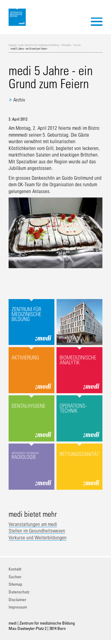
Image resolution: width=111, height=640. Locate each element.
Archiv (77, 44)
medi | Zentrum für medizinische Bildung (38, 44)
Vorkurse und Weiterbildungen (38, 538)
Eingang (12, 44)
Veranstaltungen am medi (33, 524)
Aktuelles (66, 44)
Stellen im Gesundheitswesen (37, 531)
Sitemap (15, 584)
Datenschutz (19, 591)
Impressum (18, 606)
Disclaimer (17, 599)
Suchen (15, 576)
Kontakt (15, 568)
